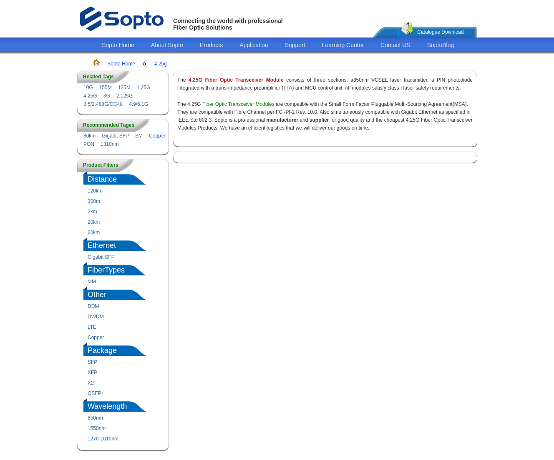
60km (94, 232)
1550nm (97, 428)
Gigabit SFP (115, 136)
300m (94, 201)
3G (106, 96)
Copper (157, 136)
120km (95, 191)
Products (211, 45)
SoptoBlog (440, 45)
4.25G (90, 96)
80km (89, 136)
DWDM (96, 317)
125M (124, 87)
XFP (92, 372)
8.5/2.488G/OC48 (103, 104)
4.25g (160, 64)
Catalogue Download (440, 32)
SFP (92, 362)
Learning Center (343, 45)
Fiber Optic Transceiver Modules (238, 104)
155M (105, 87)
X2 (91, 383)
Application (253, 45)
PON (88, 144)
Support (295, 45)
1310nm (109, 144)
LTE (92, 327)
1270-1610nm (103, 439)
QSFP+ (96, 393)
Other (97, 294)
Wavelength (107, 406)
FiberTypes (106, 270)
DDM (93, 306)
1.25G (144, 87)
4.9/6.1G (138, 104)
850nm (95, 418)
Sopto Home (118, 45)
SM (139, 136)
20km (94, 222)
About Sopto (167, 45)
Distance (102, 179)
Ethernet (102, 245)
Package (102, 350)
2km (92, 212)
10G (88, 87)
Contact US (395, 45)
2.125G (124, 96)
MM (92, 282)
